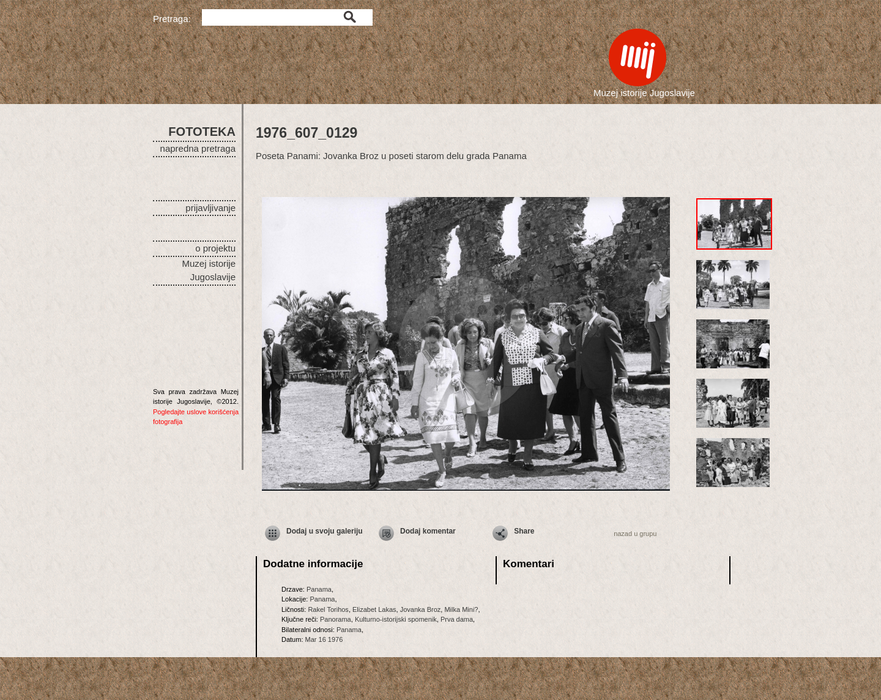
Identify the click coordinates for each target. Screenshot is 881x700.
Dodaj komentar (428, 531)
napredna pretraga (198, 148)
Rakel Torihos (328, 609)
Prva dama (457, 619)
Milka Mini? (461, 609)
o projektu (215, 248)
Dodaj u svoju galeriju (324, 531)
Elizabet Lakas (374, 609)
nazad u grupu (635, 533)
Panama (319, 589)
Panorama (335, 619)
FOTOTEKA (202, 131)
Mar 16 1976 (324, 639)
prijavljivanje (210, 208)
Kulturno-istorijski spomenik (396, 619)
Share (524, 531)
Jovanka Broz (420, 609)
